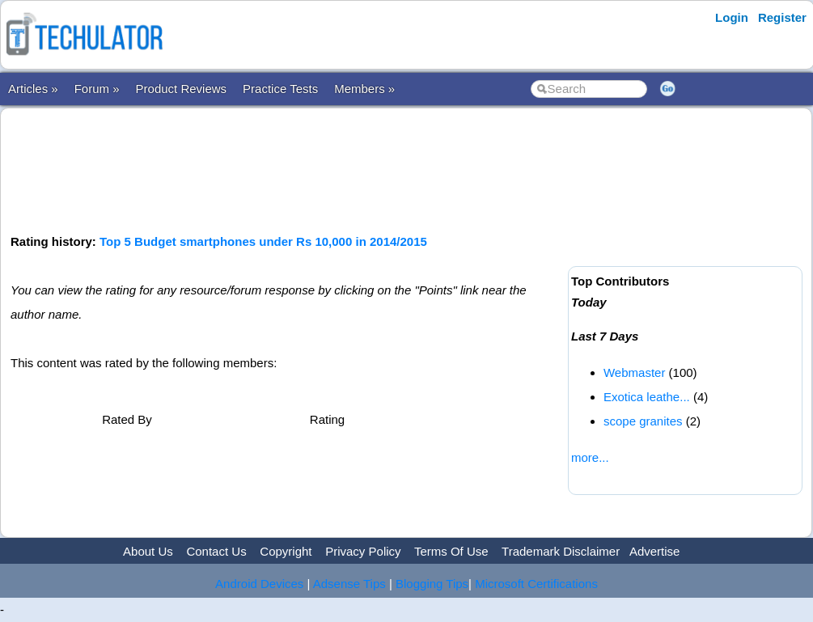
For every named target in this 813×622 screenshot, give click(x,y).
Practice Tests (280, 88)
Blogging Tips (432, 583)
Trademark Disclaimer (561, 551)
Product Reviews (181, 88)
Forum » (97, 88)
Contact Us (216, 551)
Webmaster (634, 372)
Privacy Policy (362, 551)
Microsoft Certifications (536, 583)
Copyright (285, 551)
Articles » (33, 88)
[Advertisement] (305, 169)
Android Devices (259, 583)
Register (782, 17)
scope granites (643, 421)
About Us (148, 551)
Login (731, 17)
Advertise (654, 551)
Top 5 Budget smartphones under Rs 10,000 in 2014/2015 (263, 241)
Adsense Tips (349, 583)
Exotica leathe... (646, 397)
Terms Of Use (451, 551)
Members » (364, 88)
